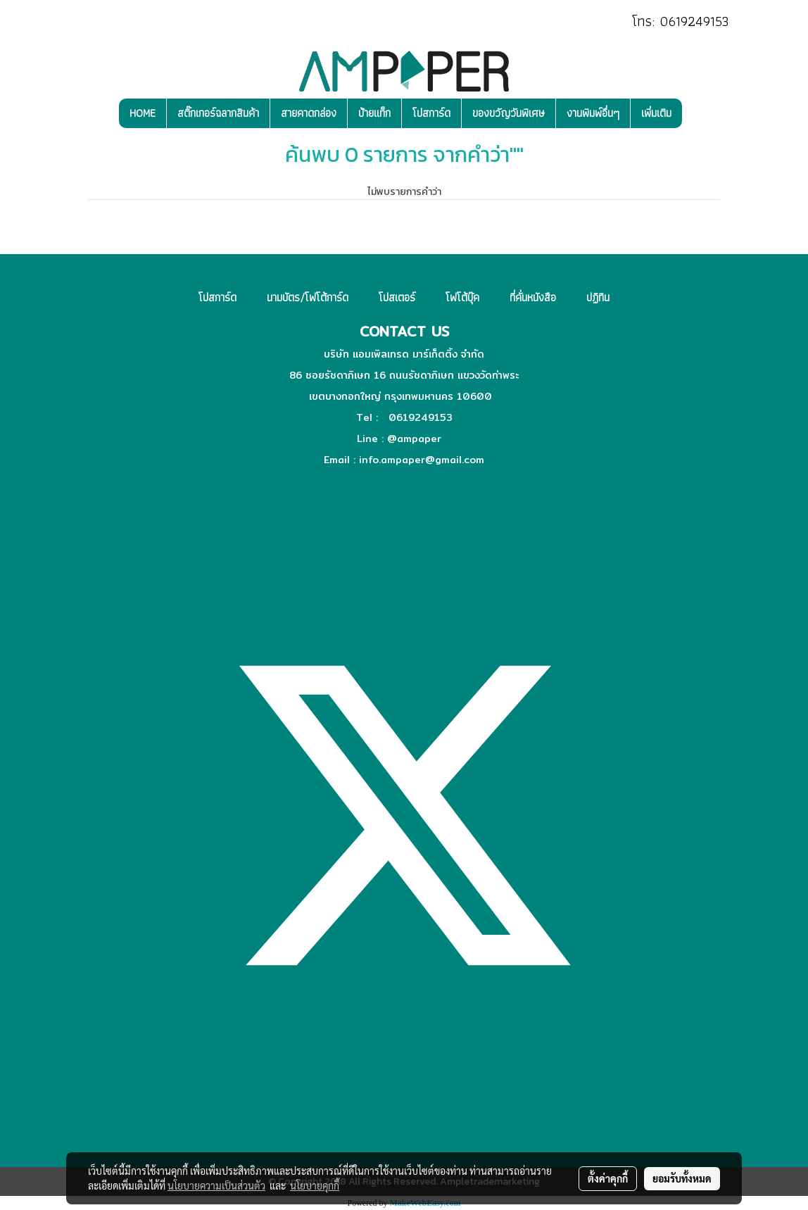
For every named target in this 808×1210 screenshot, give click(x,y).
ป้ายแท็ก (374, 113)
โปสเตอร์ (397, 297)
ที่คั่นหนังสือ (533, 297)
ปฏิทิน (598, 297)
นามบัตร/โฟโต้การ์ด (307, 297)
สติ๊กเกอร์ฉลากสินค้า (218, 113)
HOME (143, 113)
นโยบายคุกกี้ (314, 1185)
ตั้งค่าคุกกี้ (608, 1178)
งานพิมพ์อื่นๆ (593, 113)
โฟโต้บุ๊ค (462, 297)
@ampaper (414, 438)
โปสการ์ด (431, 113)
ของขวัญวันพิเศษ (508, 113)
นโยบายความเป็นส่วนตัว (216, 1185)
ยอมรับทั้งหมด (682, 1178)
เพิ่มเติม (656, 113)
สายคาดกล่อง (308, 113)
